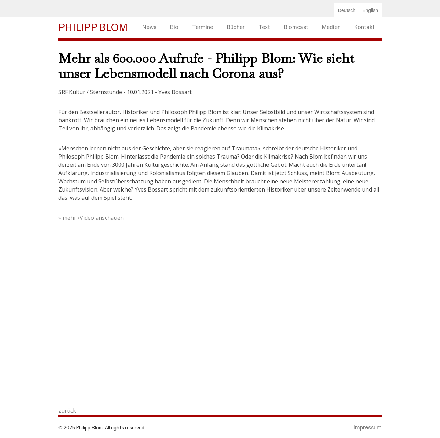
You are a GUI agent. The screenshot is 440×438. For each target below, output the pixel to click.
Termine (202, 27)
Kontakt (364, 27)
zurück (67, 410)
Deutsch (346, 10)
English (370, 10)
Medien (331, 27)
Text (264, 27)
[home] (96, 27)
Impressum (368, 427)
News (149, 27)
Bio (174, 27)
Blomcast (296, 27)
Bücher (236, 27)
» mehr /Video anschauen (91, 217)
